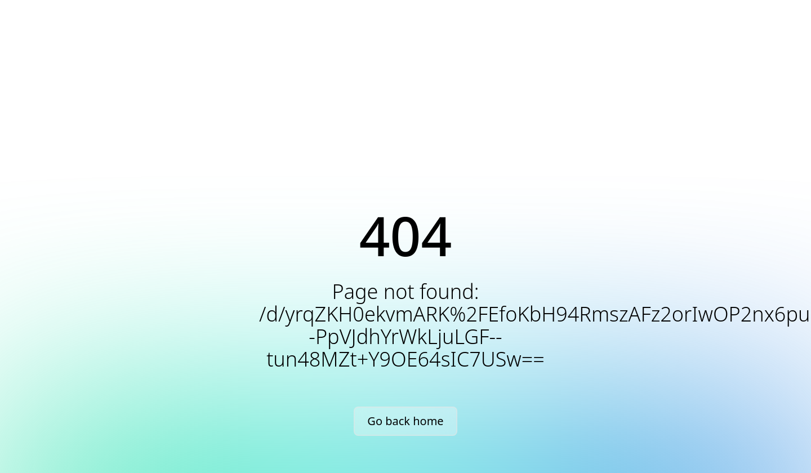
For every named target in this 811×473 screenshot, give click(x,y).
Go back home (405, 421)
